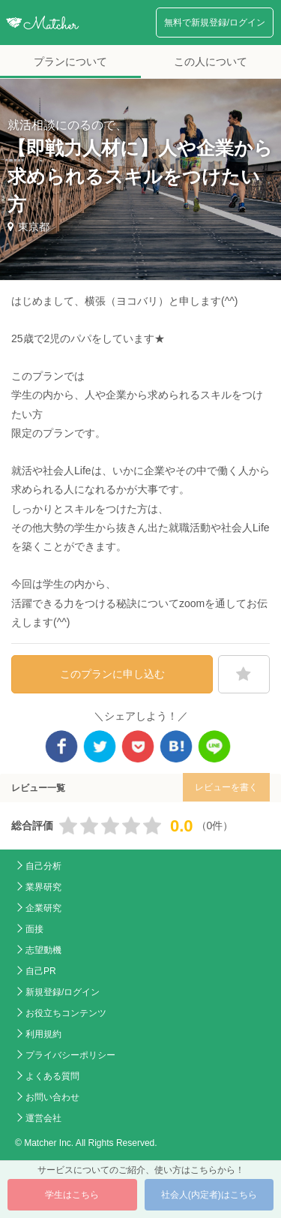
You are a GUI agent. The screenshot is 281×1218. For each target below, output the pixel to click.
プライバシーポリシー (70, 1055)
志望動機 (43, 950)
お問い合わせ (52, 1097)
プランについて (70, 62)
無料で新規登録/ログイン (214, 22)
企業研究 (43, 908)
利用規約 (43, 1034)
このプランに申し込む (112, 674)
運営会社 (43, 1118)
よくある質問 (52, 1076)
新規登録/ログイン (62, 992)
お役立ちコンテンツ (65, 1013)
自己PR (40, 971)
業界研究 (43, 887)
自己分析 (43, 866)
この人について (210, 62)
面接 (34, 929)
